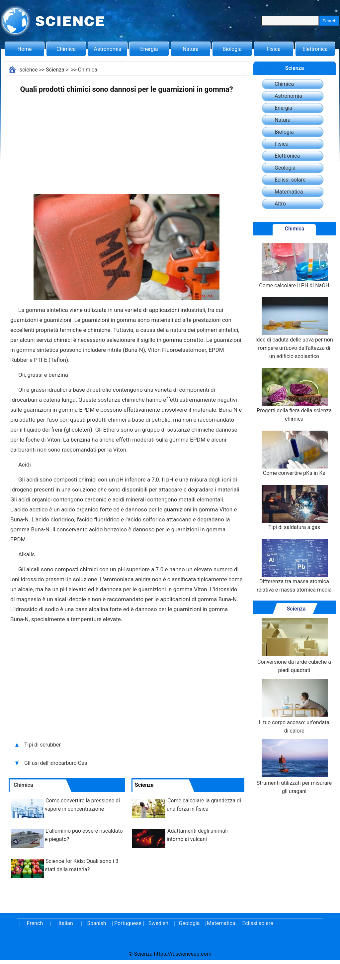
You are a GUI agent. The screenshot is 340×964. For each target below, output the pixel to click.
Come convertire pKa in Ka (294, 453)
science (29, 70)
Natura (191, 49)
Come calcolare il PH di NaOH (294, 266)
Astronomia (108, 49)
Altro (280, 204)
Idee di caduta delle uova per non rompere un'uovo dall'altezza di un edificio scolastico (294, 328)
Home (24, 49)
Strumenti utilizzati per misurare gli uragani (294, 766)
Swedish (158, 923)
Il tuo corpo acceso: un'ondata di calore (294, 706)
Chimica (66, 49)
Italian (65, 923)
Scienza (55, 70)
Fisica (274, 49)
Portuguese (127, 923)
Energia (149, 49)
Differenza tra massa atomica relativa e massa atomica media (294, 566)
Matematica (289, 192)
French (35, 923)
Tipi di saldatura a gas (294, 507)
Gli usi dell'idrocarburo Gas (55, 763)
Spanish (96, 923)
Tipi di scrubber (43, 745)
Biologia (232, 49)
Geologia (285, 168)
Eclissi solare (290, 180)
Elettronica (315, 49)
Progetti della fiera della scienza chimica (294, 395)
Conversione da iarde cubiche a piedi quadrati (294, 645)
